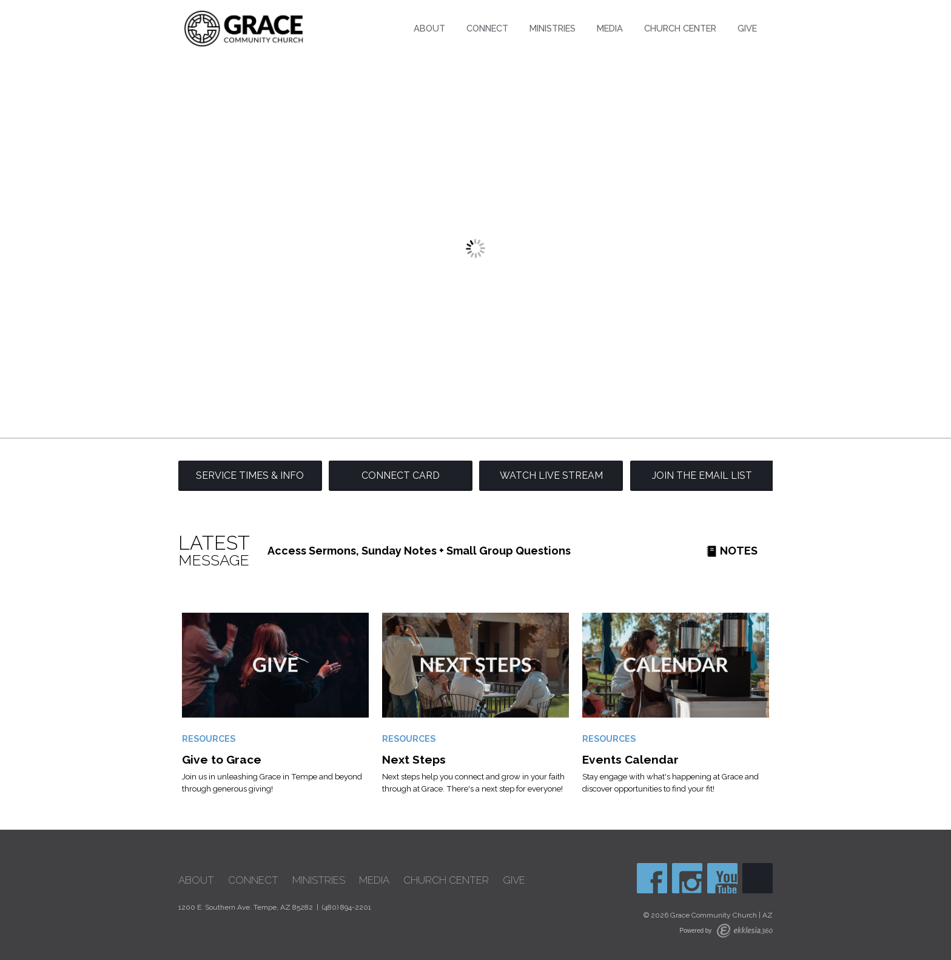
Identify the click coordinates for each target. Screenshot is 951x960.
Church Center (680, 28)
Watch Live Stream (551, 475)
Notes (732, 550)
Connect (487, 28)
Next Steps (414, 759)
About (429, 28)
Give (747, 28)
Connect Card (400, 475)
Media (610, 28)
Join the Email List (702, 475)
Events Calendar (630, 759)
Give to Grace (221, 759)
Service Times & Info (250, 475)
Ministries (552, 28)
